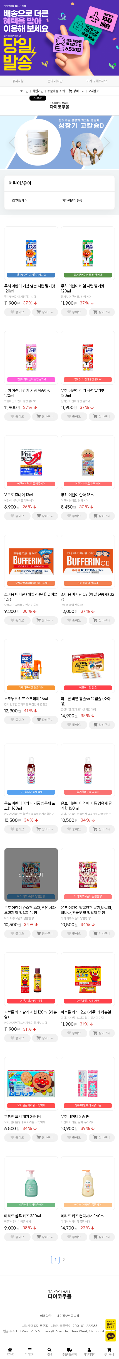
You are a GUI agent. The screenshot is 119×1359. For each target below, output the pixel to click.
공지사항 (17, 81)
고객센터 (93, 91)
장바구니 (76, 91)
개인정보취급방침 (68, 1316)
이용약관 (45, 1316)
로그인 (24, 91)
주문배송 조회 (56, 91)
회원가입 (37, 91)
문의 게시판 (55, 81)
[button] (12, 143)
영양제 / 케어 (19, 200)
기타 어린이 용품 (72, 200)
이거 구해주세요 (96, 81)
